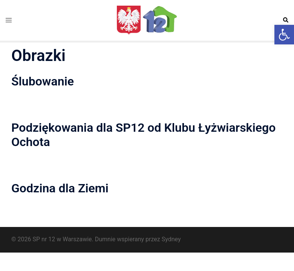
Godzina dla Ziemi (60, 188)
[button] (284, 34)
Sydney (171, 239)
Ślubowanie (42, 81)
